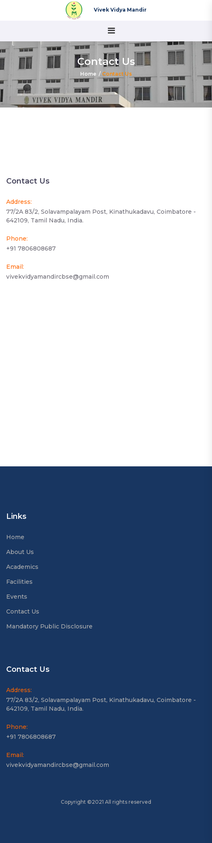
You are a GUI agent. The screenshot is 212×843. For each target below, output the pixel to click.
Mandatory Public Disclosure (49, 626)
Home (88, 74)
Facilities (19, 581)
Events (16, 596)
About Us (20, 552)
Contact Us (22, 611)
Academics (22, 567)
